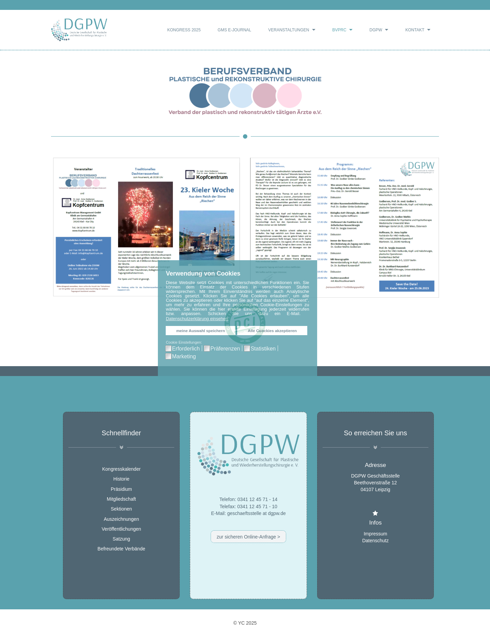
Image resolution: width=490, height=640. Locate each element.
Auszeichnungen (121, 519)
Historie (121, 479)
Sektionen (121, 509)
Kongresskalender (121, 469)
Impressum (375, 533)
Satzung (121, 539)
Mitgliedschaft (121, 499)
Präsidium (121, 489)
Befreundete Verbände (121, 549)
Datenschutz (375, 540)
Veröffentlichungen (121, 529)
